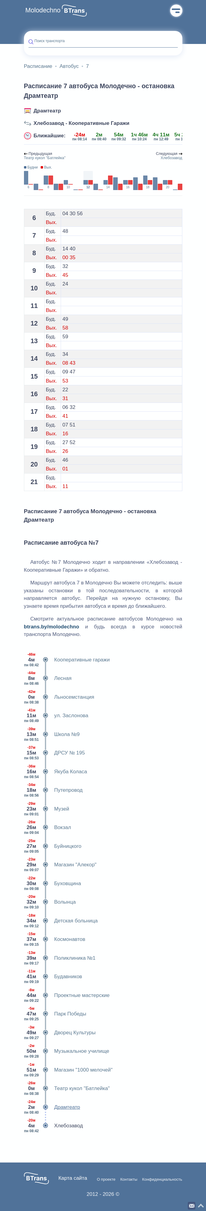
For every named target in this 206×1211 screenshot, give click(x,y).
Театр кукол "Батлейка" (67, 1088)
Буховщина (52, 883)
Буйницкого (53, 846)
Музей (46, 809)
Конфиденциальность (162, 1179)
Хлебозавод (53, 1126)
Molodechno (43, 10)
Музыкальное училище (66, 1051)
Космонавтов (55, 939)
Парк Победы (55, 1014)
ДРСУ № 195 (54, 753)
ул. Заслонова (56, 715)
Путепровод (53, 790)
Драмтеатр (47, 111)
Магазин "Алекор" (60, 865)
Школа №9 (52, 734)
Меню (176, 11)
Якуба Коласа (55, 772)
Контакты (128, 1179)
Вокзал (47, 827)
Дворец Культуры (60, 1033)
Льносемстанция (59, 697)
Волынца (50, 902)
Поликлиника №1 (60, 958)
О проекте (106, 1179)
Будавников (53, 976)
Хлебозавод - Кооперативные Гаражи (82, 123)
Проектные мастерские (67, 995)
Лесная (48, 678)
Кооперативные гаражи (67, 660)
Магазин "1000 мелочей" (68, 1070)
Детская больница (61, 921)
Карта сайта (72, 1178)
